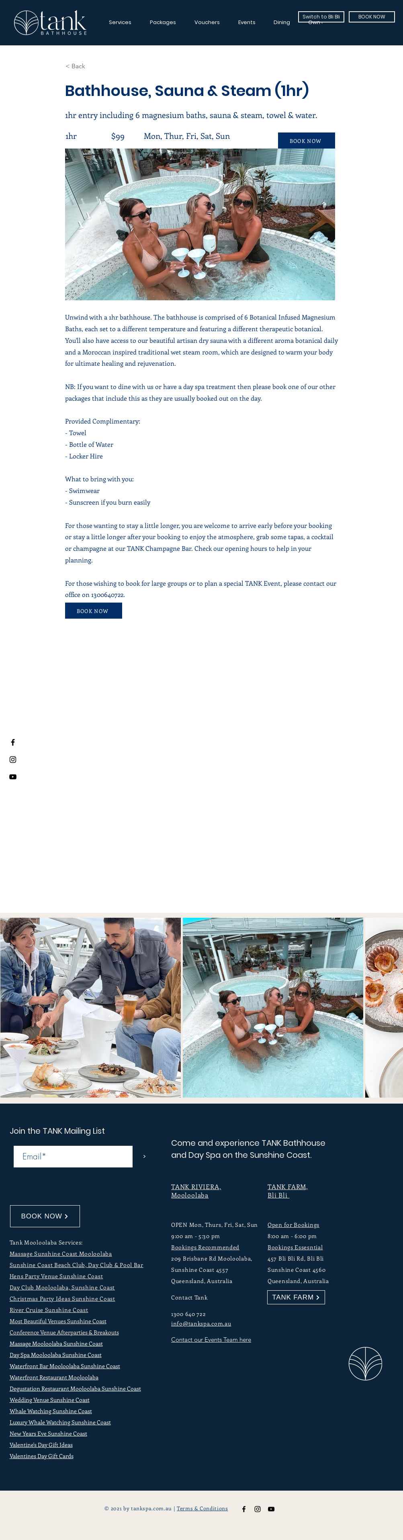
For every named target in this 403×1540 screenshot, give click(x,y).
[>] (144, 1156)
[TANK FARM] (296, 1297)
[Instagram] (12, 759)
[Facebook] (12, 742)
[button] (92, 66)
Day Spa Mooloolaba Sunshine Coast (56, 1355)
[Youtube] (12, 776)
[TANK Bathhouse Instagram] (258, 1509)
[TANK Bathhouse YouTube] (271, 1509)
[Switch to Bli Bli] (321, 16)
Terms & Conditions (202, 1508)
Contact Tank (189, 1297)
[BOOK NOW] (372, 16)
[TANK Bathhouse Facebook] (244, 1509)
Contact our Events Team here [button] (211, 1339)
